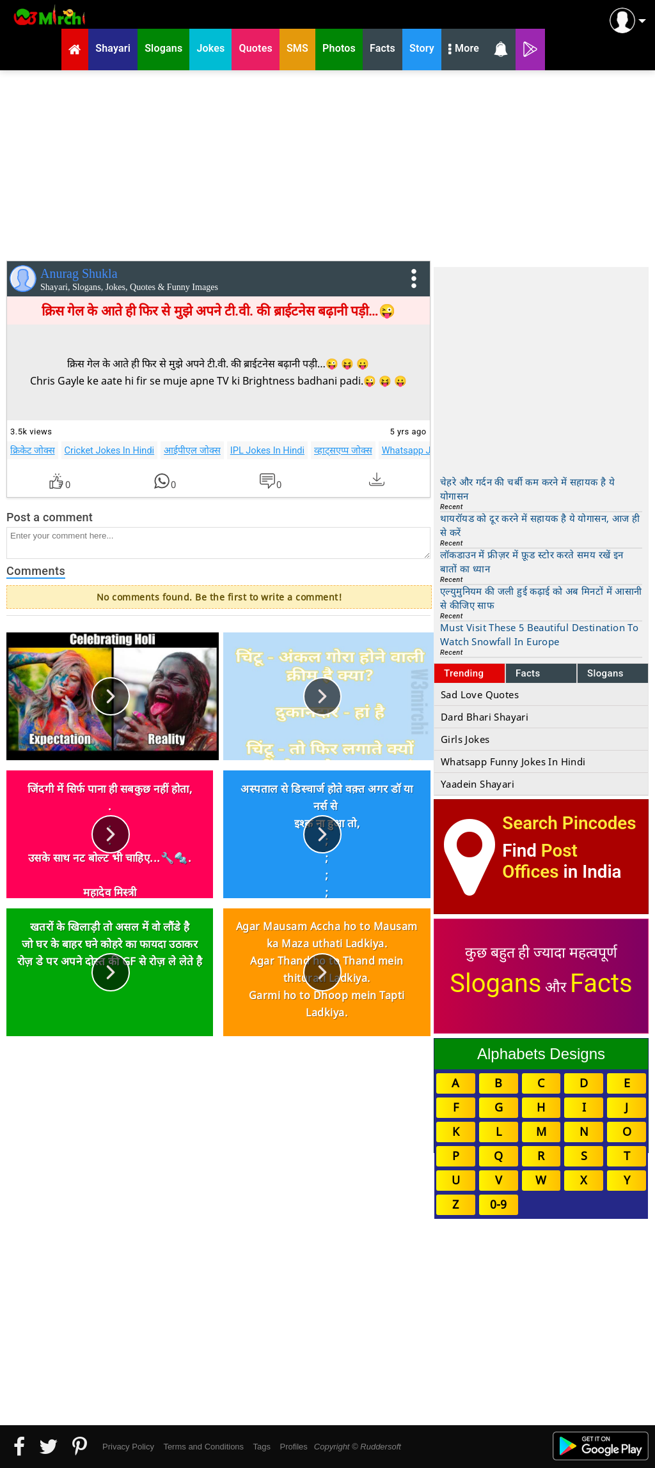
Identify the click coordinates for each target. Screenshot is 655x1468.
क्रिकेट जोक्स (32, 450)
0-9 (498, 1204)
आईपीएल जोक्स (192, 450)
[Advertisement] (327, 162)
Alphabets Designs (541, 1053)
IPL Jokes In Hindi (267, 450)
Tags (262, 1446)
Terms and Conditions (203, 1446)
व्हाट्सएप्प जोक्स (343, 450)
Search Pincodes (569, 823)
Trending (464, 673)
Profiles (293, 1446)
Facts (528, 673)
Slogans (605, 673)
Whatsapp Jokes (416, 450)
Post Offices (540, 861)
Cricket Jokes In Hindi (110, 450)
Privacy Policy (128, 1446)
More (463, 50)
